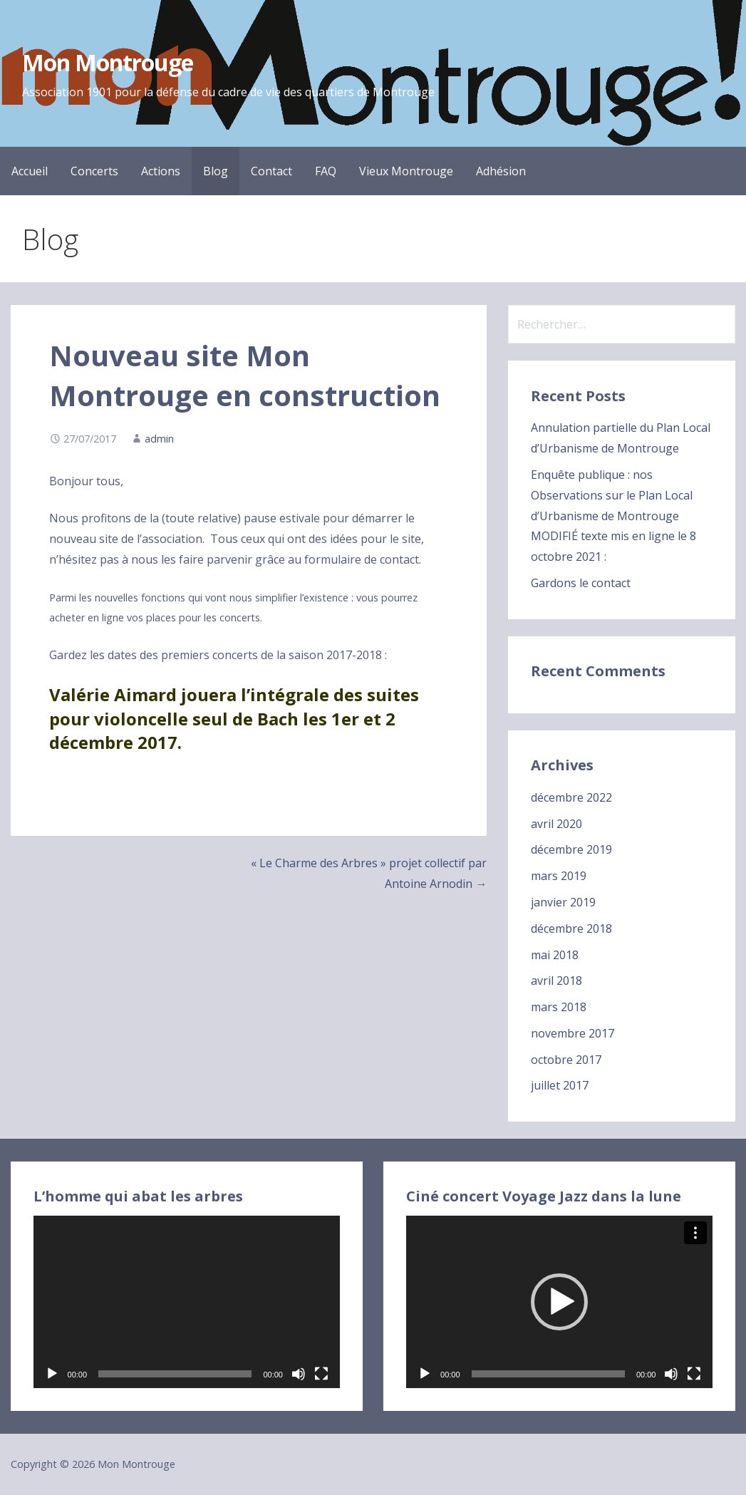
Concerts (94, 171)
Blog (215, 171)
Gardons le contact (581, 583)
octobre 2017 (566, 1059)
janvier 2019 (563, 902)
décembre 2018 (571, 928)
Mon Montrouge (108, 62)
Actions (160, 171)
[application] (186, 1302)
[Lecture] (52, 1374)
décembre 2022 (571, 797)
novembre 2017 (572, 1033)
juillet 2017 (560, 1085)
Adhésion (501, 171)
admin (159, 438)
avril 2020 (556, 824)
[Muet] (298, 1374)
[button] (559, 1301)
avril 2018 (556, 980)
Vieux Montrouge (406, 171)
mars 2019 (558, 876)
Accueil (29, 171)
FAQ (325, 171)
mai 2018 (555, 955)
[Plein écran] (321, 1374)
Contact (271, 171)
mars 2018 (558, 1007)
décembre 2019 (571, 849)
